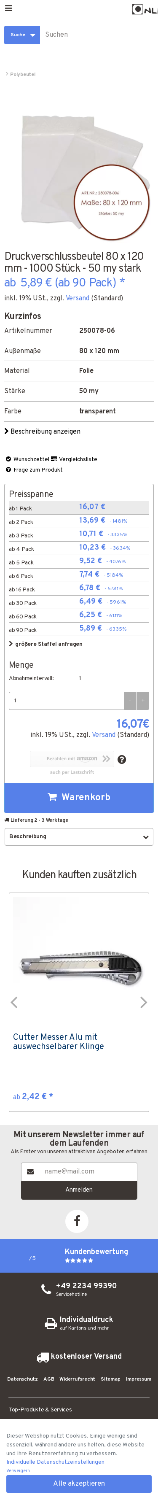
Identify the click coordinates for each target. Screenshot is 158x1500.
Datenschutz (22, 1379)
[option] (79, 1002)
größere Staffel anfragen (46, 644)
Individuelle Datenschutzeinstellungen (55, 1462)
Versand (77, 298)
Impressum (138, 1379)
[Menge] (66, 701)
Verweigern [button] (18, 1471)
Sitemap (110, 1379)
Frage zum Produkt (34, 470)
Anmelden (79, 1190)
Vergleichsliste (73, 459)
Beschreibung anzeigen (43, 432)
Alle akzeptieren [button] (79, 1484)
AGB (48, 1379)
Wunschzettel (27, 459)
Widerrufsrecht (77, 1379)
